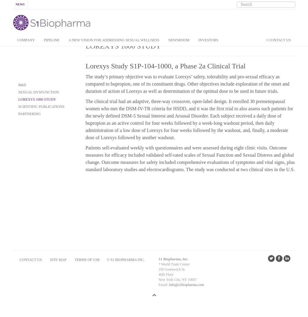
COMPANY (26, 40)
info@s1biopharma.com (186, 285)
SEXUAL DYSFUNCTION (38, 92)
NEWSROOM (178, 40)
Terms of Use (87, 260)
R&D (22, 85)
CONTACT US (278, 40)
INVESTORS (208, 40)
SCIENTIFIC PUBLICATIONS (41, 107)
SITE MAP (58, 260)
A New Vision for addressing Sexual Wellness (114, 40)
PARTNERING (29, 114)
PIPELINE (52, 40)
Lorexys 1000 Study (37, 99)
